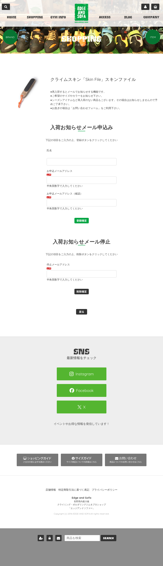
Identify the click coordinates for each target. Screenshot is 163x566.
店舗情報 (51, 489)
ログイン (48, 537)
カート (155, 7)
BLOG (128, 17)
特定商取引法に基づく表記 (73, 489)
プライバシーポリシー (104, 489)
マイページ (145, 7)
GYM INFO (58, 17)
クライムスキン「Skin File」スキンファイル (95, 79)
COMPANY (151, 17)
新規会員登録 (39, 537)
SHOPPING (35, 17)
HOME (11, 17)
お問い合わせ (57, 537)
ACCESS (104, 17)
